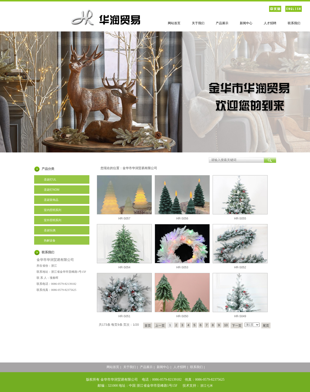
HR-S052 (240, 267)
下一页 (236, 325)
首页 (148, 325)
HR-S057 (124, 218)
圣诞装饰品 (51, 200)
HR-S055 (240, 218)
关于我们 (198, 23)
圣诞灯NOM (51, 189)
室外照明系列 (52, 220)
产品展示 (222, 23)
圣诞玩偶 (49, 230)
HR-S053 (182, 267)
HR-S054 (124, 267)
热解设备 (49, 240)
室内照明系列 (52, 210)
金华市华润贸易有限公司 (140, 168)
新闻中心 (246, 23)
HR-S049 (240, 316)
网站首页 (174, 23)
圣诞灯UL (50, 179)
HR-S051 (124, 316)
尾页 (266, 325)
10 (226, 325)
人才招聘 (270, 23)
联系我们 (294, 23)
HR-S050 (182, 316)
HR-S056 (182, 218)
